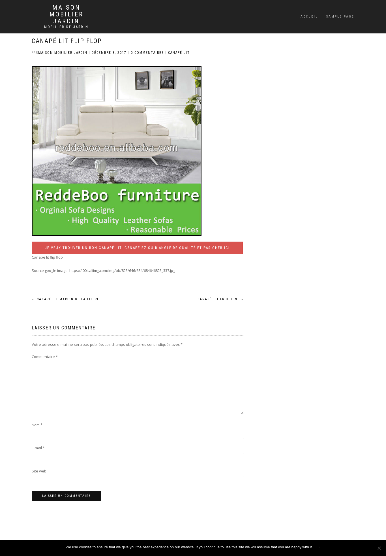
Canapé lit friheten (221, 299)
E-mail (38, 447)
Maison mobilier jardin (66, 14)
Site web (39, 471)
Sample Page (340, 16)
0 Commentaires (147, 53)
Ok (318, 547)
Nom (37, 424)
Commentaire (45, 356)
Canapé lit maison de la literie (66, 299)
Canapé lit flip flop (67, 40)
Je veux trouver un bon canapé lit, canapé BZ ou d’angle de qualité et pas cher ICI (137, 248)
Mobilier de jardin (66, 27)
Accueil (309, 16)
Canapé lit (179, 53)
